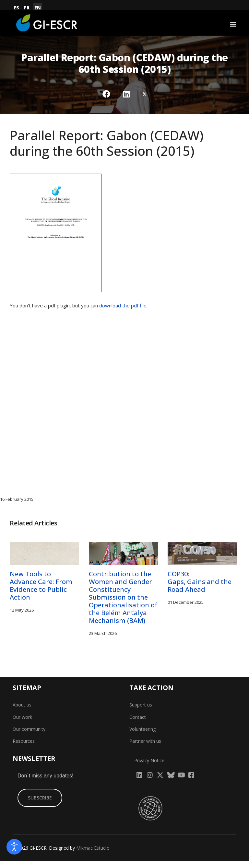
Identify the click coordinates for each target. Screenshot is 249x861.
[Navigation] (233, 24)
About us (22, 705)
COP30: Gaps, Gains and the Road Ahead (199, 581)
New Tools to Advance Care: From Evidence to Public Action (41, 585)
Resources (24, 741)
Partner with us (145, 741)
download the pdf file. (123, 305)
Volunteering (142, 729)
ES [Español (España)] (16, 8)
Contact (137, 717)
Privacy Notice (149, 760)
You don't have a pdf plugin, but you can (79, 305)
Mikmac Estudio (93, 848)
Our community (29, 729)
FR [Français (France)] (27, 8)
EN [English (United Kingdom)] (37, 8)
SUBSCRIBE (40, 798)
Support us (140, 705)
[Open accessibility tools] (14, 847)
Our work (22, 717)
